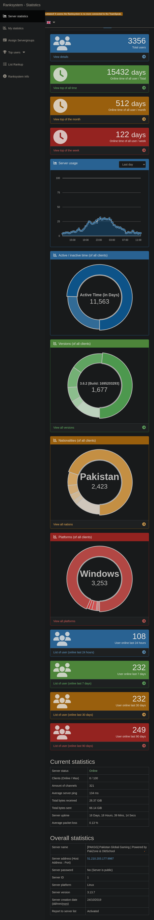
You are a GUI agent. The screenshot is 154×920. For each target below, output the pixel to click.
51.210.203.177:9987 (100, 858)
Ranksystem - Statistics (22, 5)
